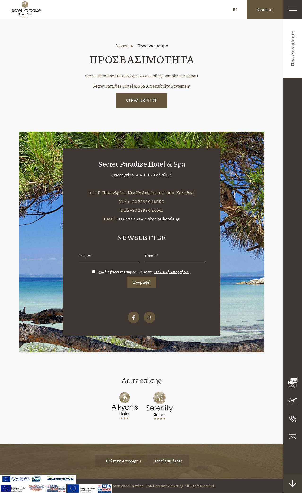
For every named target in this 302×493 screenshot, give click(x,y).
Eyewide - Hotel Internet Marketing (156, 486)
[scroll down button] (292, 483)
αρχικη (122, 46)
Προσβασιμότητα (167, 461)
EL (235, 9)
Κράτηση (265, 9)
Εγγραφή (141, 282)
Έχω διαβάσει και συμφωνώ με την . (143, 271)
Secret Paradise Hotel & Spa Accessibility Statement (141, 86)
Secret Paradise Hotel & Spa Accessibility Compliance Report (141, 76)
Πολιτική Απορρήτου (123, 461)
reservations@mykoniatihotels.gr (148, 219)
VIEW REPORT (141, 100)
